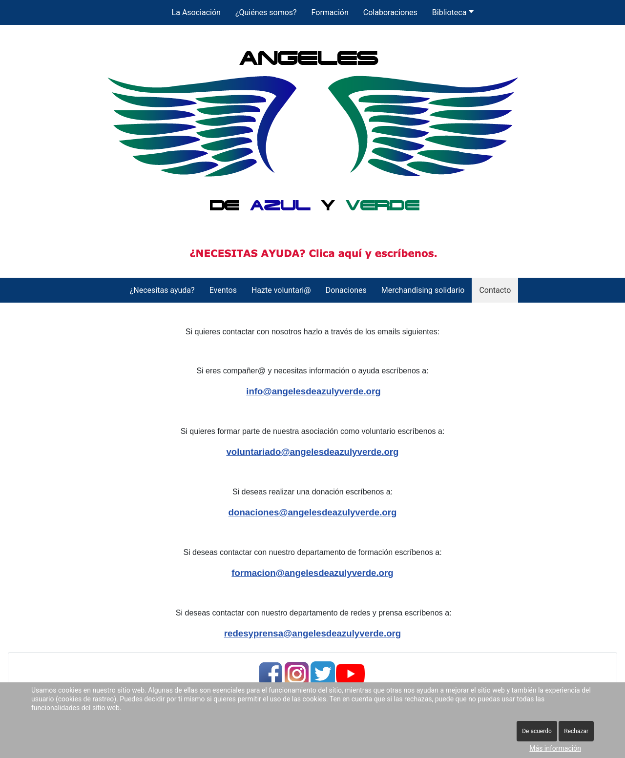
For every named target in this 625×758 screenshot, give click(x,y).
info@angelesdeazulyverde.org (313, 391)
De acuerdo (537, 731)
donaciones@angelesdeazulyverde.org (313, 512)
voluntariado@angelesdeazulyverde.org (312, 452)
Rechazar (576, 731)
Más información (555, 748)
